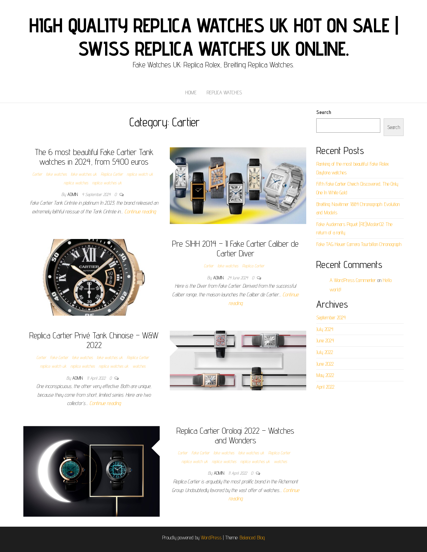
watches (138, 366)
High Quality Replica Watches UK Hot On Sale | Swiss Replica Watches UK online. (213, 36)
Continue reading (140, 211)
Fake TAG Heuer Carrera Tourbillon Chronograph (358, 244)
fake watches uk (84, 174)
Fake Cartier (59, 357)
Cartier (37, 174)
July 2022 (324, 352)
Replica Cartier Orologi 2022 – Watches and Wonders (235, 435)
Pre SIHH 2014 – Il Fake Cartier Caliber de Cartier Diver (235, 248)
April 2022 (325, 387)
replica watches (76, 182)
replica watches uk (107, 182)
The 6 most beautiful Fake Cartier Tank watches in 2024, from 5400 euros (94, 157)
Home (190, 92)
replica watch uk (140, 174)
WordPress (211, 537)
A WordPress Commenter (353, 280)
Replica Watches (224, 92)
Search (323, 112)
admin (73, 194)
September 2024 (331, 317)
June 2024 (325, 340)
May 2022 (325, 375)
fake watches (56, 174)
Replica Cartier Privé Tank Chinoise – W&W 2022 (93, 340)
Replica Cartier (112, 174)
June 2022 (325, 364)
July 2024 (324, 329)
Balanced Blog (252, 537)
